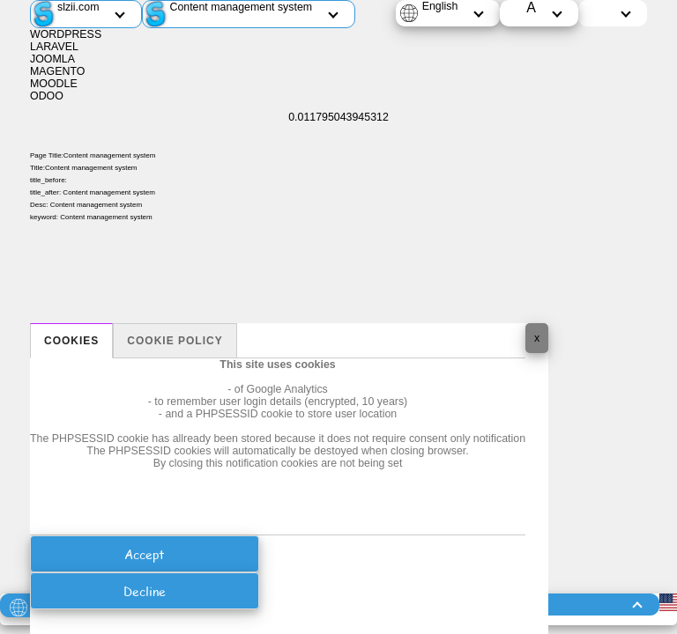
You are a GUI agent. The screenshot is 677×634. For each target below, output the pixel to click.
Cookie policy (174, 341)
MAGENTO (57, 71)
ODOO (46, 96)
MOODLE (54, 83)
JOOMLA (52, 59)
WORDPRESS (65, 34)
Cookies (71, 341)
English (440, 6)
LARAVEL (54, 47)
